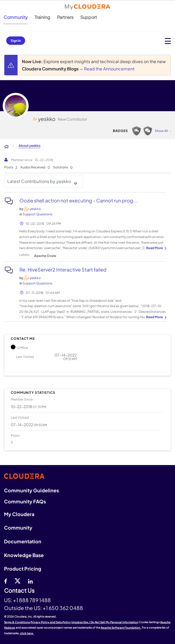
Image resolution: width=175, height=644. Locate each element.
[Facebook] (5, 581)
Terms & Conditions (17, 622)
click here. (27, 633)
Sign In (16, 41)
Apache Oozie (45, 256)
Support (88, 17)
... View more (155, 248)
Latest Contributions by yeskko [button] (39, 181)
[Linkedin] (30, 581)
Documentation (22, 541)
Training (42, 17)
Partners (65, 17)
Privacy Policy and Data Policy (51, 622)
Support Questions (37, 214)
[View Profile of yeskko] (35, 209)
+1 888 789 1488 (32, 600)
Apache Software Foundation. (121, 627)
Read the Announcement (109, 69)
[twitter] (18, 581)
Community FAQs (25, 501)
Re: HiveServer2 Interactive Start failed (62, 269)
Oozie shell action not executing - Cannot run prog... (78, 200)
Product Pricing (22, 568)
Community (16, 17)
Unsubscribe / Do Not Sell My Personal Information (104, 622)
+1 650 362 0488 (63, 608)
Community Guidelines (31, 490)
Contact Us (19, 591)
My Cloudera (19, 514)
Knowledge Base (24, 555)
